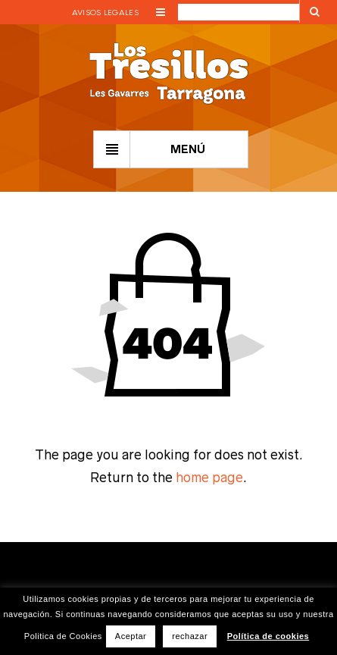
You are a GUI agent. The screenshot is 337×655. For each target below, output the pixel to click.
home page (209, 477)
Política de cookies (268, 636)
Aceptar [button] (130, 636)
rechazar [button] (190, 636)
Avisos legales (105, 12)
